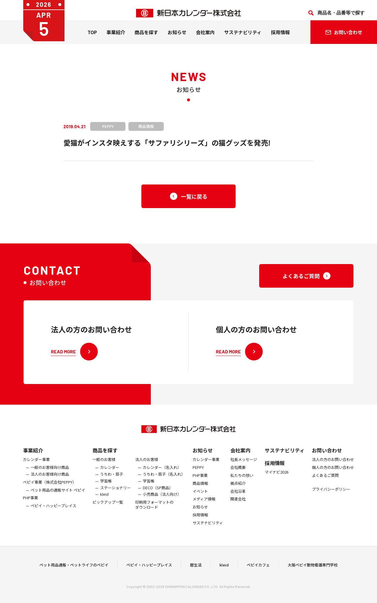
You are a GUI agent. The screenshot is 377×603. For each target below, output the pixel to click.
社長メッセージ (243, 463)
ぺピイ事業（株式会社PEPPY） (49, 486)
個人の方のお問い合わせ (333, 471)
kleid (104, 498)
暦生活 (195, 566)
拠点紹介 (238, 487)
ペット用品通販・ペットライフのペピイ (73, 566)
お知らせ (177, 38)
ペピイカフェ (258, 566)
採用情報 (280, 38)
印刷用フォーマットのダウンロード (154, 509)
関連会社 (238, 502)
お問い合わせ (327, 454)
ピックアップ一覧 (107, 506)
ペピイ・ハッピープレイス (53, 509)
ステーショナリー (115, 491)
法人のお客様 (146, 463)
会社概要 (238, 471)
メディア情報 (204, 502)
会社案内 (205, 38)
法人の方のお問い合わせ (333, 463)
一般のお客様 (103, 463)
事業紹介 (115, 38)
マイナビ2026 (276, 476)
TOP (92, 38)
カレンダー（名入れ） (162, 471)
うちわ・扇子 (111, 478)
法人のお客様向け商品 (50, 478)
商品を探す (105, 454)
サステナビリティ (243, 38)
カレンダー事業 (36, 463)
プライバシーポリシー (331, 493)
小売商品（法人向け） (162, 498)
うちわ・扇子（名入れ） (164, 478)
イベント (200, 494)
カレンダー (109, 471)
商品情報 (200, 487)
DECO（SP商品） (158, 491)
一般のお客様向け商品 (50, 471)
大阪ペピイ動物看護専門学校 (313, 566)
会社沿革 (238, 494)
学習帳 (106, 484)
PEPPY (198, 471)
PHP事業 (30, 501)
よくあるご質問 (325, 479)
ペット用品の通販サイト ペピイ (58, 493)
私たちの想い (241, 479)
